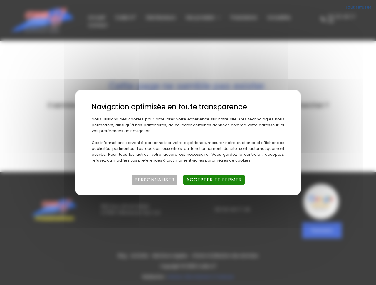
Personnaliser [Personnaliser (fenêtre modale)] (154, 179)
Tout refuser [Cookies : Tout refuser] (358, 7)
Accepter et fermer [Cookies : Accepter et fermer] (214, 179)
